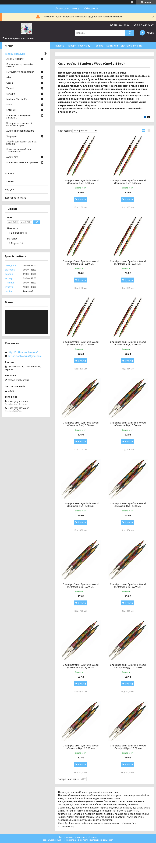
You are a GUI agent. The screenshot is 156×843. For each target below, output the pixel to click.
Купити (82, 199)
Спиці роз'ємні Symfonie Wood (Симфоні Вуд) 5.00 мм (81, 423)
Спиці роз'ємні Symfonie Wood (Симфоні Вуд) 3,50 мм (81, 262)
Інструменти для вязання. (20, 72)
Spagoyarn (11, 136)
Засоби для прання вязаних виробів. (21, 143)
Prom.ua (93, 837)
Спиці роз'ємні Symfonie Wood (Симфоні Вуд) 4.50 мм (128, 343)
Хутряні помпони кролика (20, 131)
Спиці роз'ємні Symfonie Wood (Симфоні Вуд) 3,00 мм (81, 181)
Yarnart (10, 88)
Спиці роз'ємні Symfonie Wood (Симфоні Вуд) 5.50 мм (128, 423)
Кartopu (10, 94)
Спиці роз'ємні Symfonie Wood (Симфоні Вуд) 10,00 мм (128, 666)
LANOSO (11, 110)
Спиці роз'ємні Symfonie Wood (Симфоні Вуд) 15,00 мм (128, 746)
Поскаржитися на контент (75, 840)
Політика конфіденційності (101, 840)
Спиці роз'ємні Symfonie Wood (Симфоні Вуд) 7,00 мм (81, 585)
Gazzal (9, 83)
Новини (9, 173)
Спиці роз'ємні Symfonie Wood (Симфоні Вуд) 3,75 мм (128, 262)
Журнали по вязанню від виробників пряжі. (19, 124)
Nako (9, 104)
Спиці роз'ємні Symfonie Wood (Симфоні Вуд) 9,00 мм (81, 666)
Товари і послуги (77, 45)
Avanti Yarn (12, 157)
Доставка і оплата (131, 45)
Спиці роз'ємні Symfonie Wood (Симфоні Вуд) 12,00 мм (81, 746)
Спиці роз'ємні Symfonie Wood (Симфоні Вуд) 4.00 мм (81, 343)
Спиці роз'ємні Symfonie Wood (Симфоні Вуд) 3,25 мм (128, 181)
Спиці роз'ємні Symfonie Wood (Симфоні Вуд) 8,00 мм (128, 585)
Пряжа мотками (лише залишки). (18, 116)
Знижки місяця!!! (15, 59)
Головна (59, 45)
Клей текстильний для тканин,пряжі (18, 150)
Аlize (8, 77)
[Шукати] (129, 33)
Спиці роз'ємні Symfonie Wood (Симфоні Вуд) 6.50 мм (128, 504)
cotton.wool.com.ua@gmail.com (25, 356)
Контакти (112, 45)
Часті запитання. (64, 52)
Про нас (98, 45)
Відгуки (9, 189)
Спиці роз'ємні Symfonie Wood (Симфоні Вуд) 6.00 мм (81, 504)
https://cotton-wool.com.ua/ (23, 352)
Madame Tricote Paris (17, 99)
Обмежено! (91, 8)
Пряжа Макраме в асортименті (23, 162)
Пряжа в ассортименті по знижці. (20, 65)
